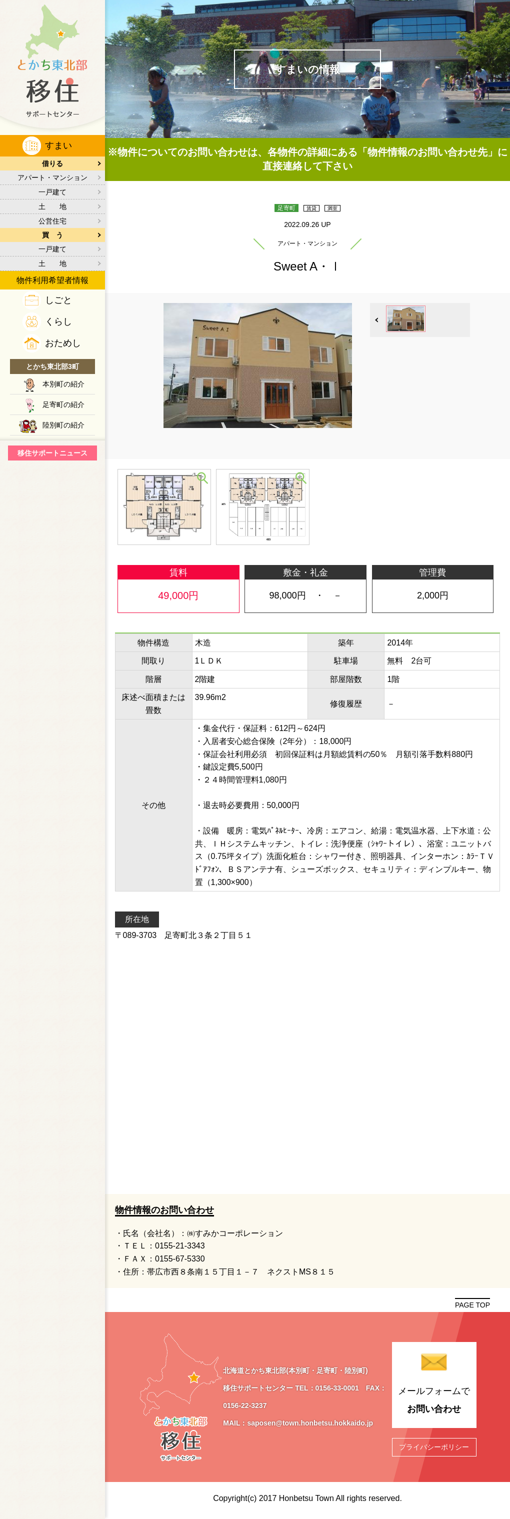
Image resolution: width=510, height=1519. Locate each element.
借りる (52, 164)
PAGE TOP (472, 1307)
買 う (52, 235)
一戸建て (52, 192)
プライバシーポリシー (434, 1448)
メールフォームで (434, 1404)
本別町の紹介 (63, 384)
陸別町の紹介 (63, 425)
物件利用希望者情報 (52, 280)
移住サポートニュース (53, 453)
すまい (58, 145)
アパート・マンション (53, 178)
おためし (63, 343)
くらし (58, 321)
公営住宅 (52, 221)
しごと (58, 300)
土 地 (52, 206)
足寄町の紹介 (63, 404)
